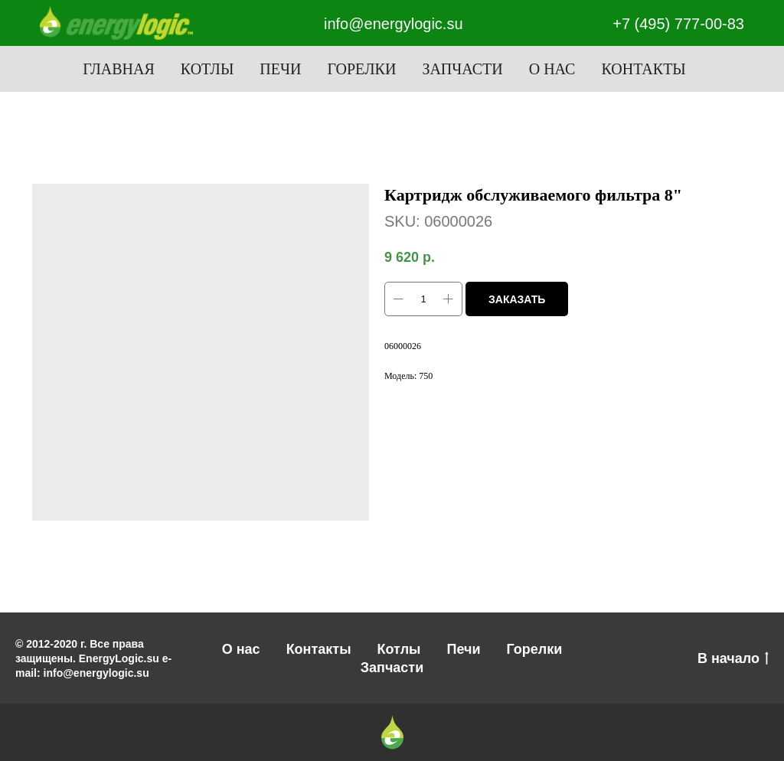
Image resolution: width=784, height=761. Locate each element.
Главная (119, 68)
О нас (552, 68)
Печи (280, 68)
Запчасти (462, 68)
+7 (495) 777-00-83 (678, 23)
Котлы (207, 68)
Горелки (361, 68)
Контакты (643, 68)
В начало (733, 659)
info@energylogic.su (393, 23)
